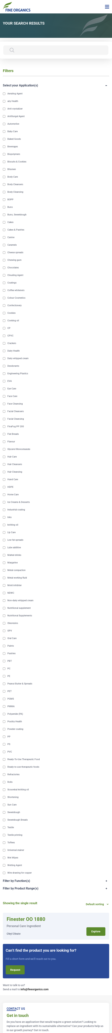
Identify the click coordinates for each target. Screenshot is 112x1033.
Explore (95, 931)
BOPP (10, 199)
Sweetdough (13, 812)
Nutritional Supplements (19, 615)
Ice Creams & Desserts (18, 502)
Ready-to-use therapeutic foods (23, 767)
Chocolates (13, 267)
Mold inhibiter (14, 585)
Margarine (12, 562)
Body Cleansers (15, 184)
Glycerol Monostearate (18, 449)
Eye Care (11, 388)
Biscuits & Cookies (16, 161)
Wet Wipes (12, 857)
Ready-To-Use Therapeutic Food (23, 759)
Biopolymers (13, 154)
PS (8, 744)
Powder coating (15, 729)
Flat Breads (13, 434)
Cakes (10, 222)
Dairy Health (13, 351)
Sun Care (11, 804)
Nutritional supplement (19, 608)
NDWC (10, 593)
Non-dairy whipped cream (20, 600)
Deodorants (13, 366)
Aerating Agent (15, 93)
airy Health (12, 101)
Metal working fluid (17, 577)
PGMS (10, 698)
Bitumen (11, 169)
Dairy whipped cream (17, 358)
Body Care (12, 177)
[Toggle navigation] (105, 6)
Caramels (12, 245)
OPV (9, 630)
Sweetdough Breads (17, 820)
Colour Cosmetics (16, 298)
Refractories (13, 774)
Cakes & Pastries (15, 229)
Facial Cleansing (15, 419)
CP (8, 328)
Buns (10, 207)
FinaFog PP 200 (15, 426)
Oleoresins (12, 623)
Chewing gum (14, 260)
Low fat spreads (15, 540)
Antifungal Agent (16, 116)
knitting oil (12, 524)
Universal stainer (15, 850)
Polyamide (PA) (15, 714)
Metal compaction (16, 570)
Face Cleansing (15, 403)
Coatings (11, 282)
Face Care (12, 396)
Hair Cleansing (14, 472)
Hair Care (12, 456)
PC (8, 668)
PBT (9, 661)
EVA (9, 381)
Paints (10, 646)
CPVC (10, 335)
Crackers (11, 343)
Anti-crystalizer (15, 108)
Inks (9, 517)
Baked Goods (14, 139)
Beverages (12, 146)
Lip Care (11, 532)
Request (15, 969)
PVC (9, 751)
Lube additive (14, 547)
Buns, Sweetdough (17, 214)
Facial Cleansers (15, 411)
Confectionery (14, 305)
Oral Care (11, 638)
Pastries (11, 653)
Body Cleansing (15, 192)
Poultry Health (14, 721)
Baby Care (12, 131)
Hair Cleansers (14, 464)
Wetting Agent (14, 865)
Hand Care (12, 479)
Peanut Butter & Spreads (19, 683)
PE (8, 676)
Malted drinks (14, 555)
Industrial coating (16, 509)
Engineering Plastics (17, 373)
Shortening (13, 797)
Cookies (11, 313)
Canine (10, 237)
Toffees (11, 842)
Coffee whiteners (15, 290)
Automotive (13, 124)
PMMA (11, 706)
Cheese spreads (15, 252)
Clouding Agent (15, 275)
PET (9, 691)
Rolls (10, 782)
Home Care (13, 494)
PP (8, 736)
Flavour (11, 441)
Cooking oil (13, 320)
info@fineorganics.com (34, 989)
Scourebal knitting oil (18, 789)
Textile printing (14, 835)
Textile (10, 827)
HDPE (10, 487)
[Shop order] (96, 904)
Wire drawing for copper (19, 872)
